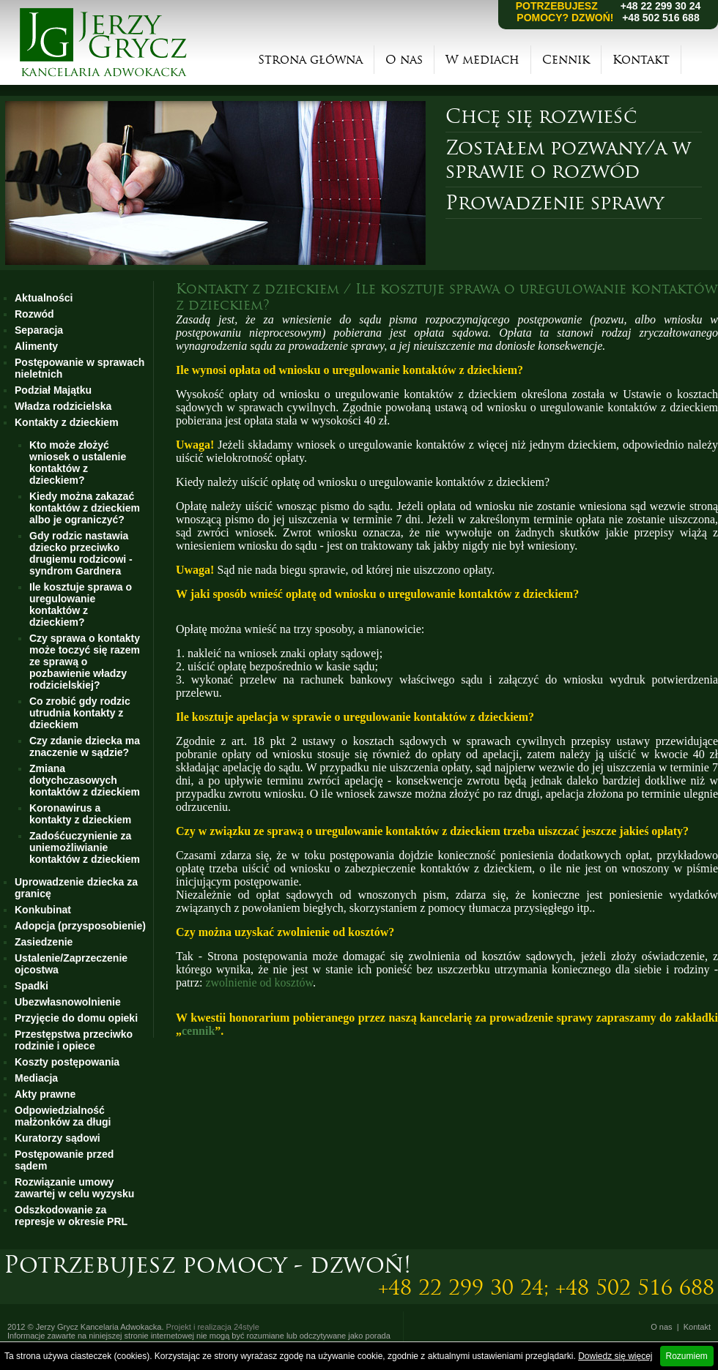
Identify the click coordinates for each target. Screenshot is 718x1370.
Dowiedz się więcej (615, 1356)
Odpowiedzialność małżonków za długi (63, 1116)
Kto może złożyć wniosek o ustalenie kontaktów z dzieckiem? (77, 462)
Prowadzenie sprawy (554, 202)
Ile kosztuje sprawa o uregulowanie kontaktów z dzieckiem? (80, 604)
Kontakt (641, 60)
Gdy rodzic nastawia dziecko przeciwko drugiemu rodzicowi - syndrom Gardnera (81, 553)
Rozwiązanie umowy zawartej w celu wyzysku (74, 1187)
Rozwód (34, 314)
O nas (404, 60)
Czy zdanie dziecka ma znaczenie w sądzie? (84, 746)
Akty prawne (45, 1094)
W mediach (482, 60)
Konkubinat (43, 910)
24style (246, 1326)
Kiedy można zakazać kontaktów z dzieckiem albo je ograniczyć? (84, 507)
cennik (198, 1031)
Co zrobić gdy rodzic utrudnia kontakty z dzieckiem (79, 712)
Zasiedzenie (44, 942)
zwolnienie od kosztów (258, 982)
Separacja (39, 330)
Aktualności (44, 298)
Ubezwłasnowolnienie (68, 1002)
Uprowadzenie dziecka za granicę (76, 887)
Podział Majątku (53, 390)
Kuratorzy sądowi (57, 1138)
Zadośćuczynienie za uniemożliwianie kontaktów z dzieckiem (84, 847)
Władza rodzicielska (63, 406)
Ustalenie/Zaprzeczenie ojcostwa (71, 964)
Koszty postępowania (67, 1062)
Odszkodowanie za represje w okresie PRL (71, 1215)
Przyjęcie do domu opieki (76, 1018)
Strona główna (310, 60)
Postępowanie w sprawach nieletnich (79, 368)
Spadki (31, 986)
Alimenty (36, 346)
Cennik (566, 60)
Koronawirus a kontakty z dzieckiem (80, 814)
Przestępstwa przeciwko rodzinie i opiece (74, 1040)
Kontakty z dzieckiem (67, 422)
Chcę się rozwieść (541, 116)
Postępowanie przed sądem (64, 1160)
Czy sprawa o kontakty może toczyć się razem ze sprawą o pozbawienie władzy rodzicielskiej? (84, 661)
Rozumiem (687, 1356)
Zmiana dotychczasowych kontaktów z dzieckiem (84, 780)
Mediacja (36, 1078)
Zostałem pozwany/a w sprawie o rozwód (568, 159)
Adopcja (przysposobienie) (80, 926)
